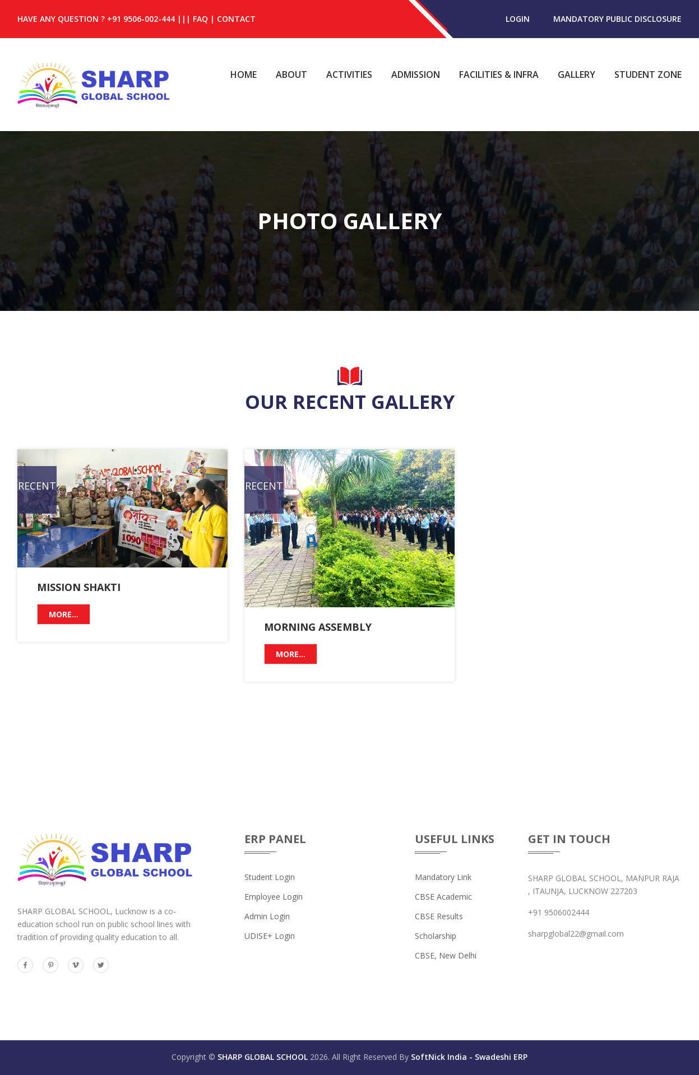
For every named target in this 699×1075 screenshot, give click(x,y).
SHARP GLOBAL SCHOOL (262, 1056)
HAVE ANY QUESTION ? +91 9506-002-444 (96, 18)
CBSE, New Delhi (445, 955)
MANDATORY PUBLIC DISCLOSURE (617, 18)
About (291, 74)
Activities (349, 74)
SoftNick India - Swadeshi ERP (469, 1056)
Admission (415, 74)
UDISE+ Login (269, 935)
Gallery (576, 74)
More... (63, 614)
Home (243, 74)
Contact (236, 18)
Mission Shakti (79, 587)
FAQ (200, 18)
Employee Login (273, 896)
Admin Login (267, 916)
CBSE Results (439, 916)
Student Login (269, 877)
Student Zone (648, 74)
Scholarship (435, 935)
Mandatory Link (443, 877)
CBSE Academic (443, 896)
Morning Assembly (318, 627)
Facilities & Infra (499, 74)
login (518, 18)
